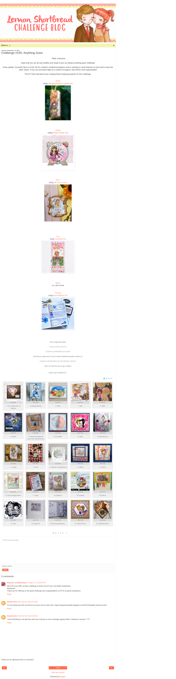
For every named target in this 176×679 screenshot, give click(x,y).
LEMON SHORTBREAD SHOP (58, 351)
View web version (58, 672)
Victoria (58, 293)
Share (5, 570)
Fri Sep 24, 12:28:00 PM (36, 583)
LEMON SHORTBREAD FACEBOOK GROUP (58, 361)
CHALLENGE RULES (58, 347)
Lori (57, 236)
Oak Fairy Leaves (60, 182)
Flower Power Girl (60, 133)
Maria (58, 283)
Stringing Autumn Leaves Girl (60, 83)
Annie (57, 130)
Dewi (58, 180)
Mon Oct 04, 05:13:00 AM (28, 616)
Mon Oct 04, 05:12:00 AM (28, 602)
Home (58, 668)
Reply (9, 594)
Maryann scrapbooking (16, 583)
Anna (58, 81)
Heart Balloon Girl (60, 295)
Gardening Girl (60, 239)
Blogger (63, 677)
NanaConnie (12, 602)
